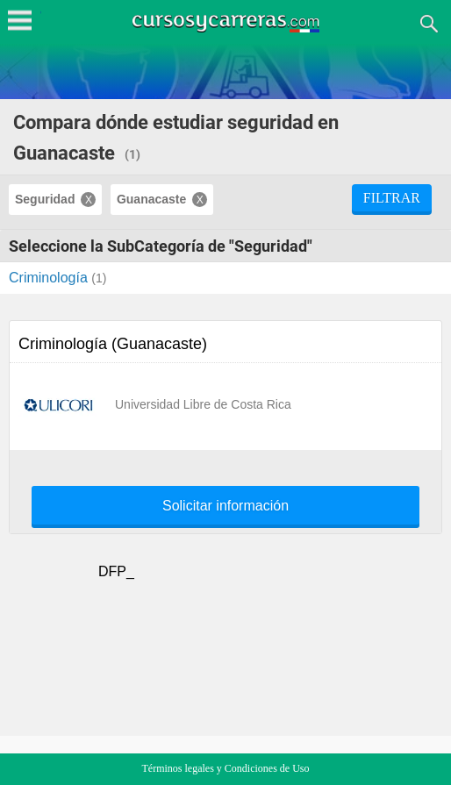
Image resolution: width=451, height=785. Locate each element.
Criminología (50, 277)
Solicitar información (225, 506)
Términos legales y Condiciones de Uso (226, 768)
